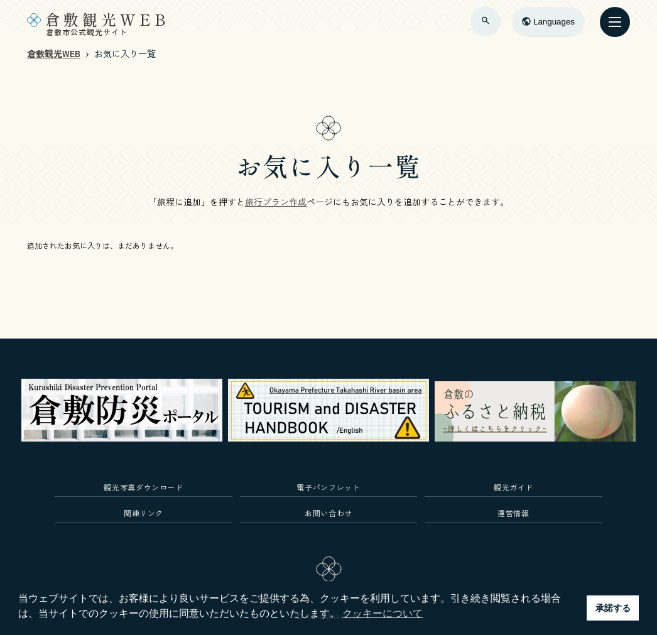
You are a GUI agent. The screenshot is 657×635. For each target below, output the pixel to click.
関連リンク (143, 512)
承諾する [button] (613, 608)
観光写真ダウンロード (143, 487)
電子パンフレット (328, 487)
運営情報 (513, 512)
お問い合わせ (328, 512)
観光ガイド (513, 487)
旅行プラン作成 (276, 201)
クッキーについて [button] (382, 613)
